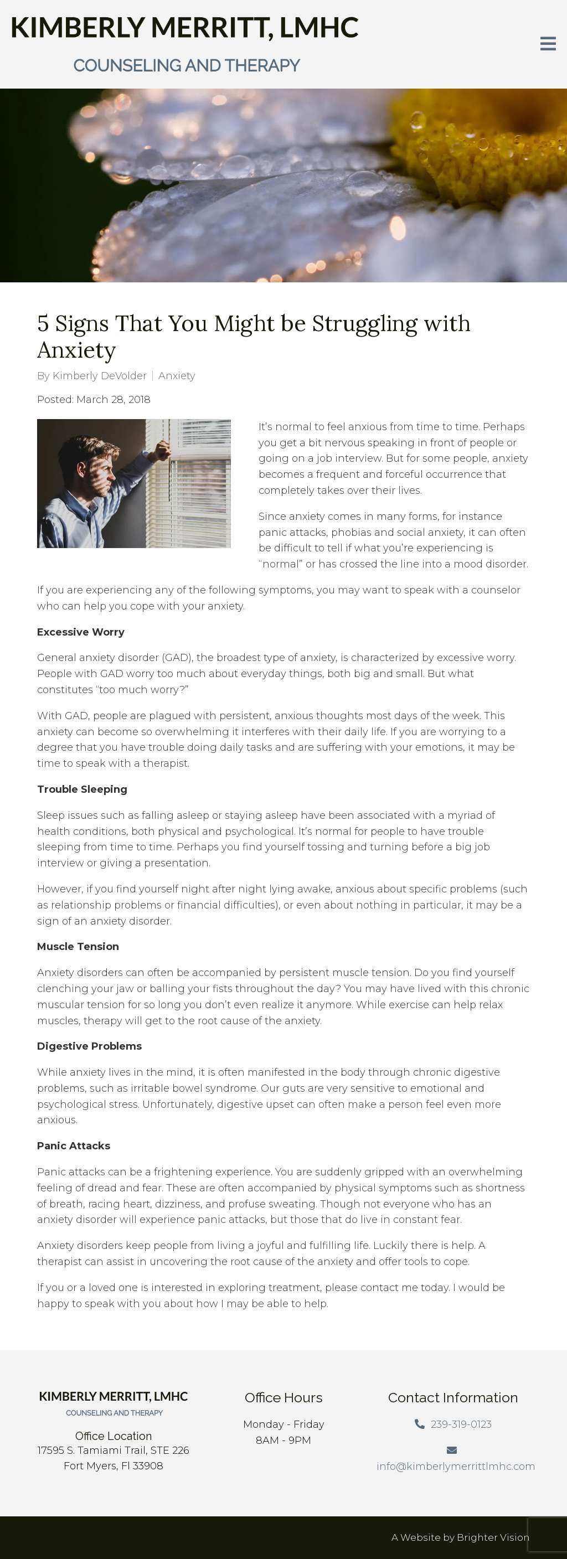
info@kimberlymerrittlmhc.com (456, 1466)
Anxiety (176, 376)
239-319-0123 (461, 1424)
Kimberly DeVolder (100, 376)
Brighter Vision (493, 1537)
